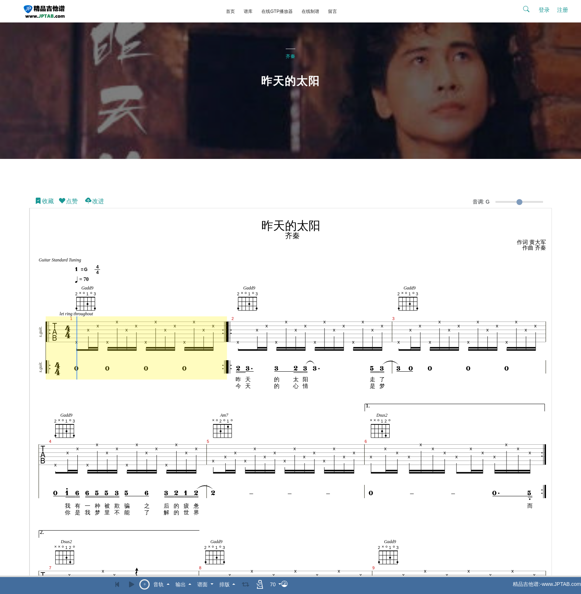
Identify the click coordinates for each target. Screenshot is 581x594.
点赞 (68, 199)
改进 (94, 199)
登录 (544, 10)
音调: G (481, 199)
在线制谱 (310, 11)
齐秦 (290, 54)
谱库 (248, 11)
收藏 (44, 199)
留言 (332, 11)
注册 (562, 10)
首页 (230, 11)
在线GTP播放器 (277, 11)
